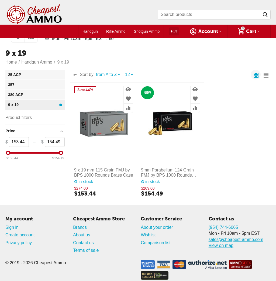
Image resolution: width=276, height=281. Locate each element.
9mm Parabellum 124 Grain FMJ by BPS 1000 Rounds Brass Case (167, 173)
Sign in (12, 227)
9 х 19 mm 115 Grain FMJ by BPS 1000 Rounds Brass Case (103, 172)
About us (81, 235)
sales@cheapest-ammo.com (236, 239)
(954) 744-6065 (223, 227)
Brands (80, 227)
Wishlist (148, 235)
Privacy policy (18, 242)
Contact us (83, 242)
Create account (20, 235)
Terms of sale (86, 250)
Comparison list (155, 242)
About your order (157, 227)
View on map (221, 245)
